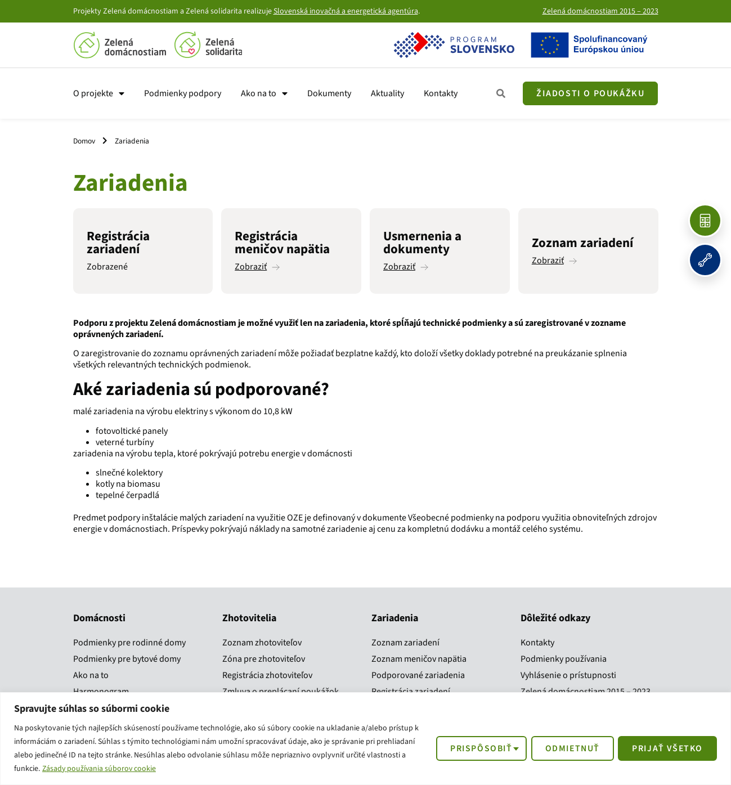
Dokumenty (329, 93)
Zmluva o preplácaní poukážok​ (280, 691)
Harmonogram (101, 691)
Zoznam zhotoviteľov (262, 642)
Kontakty (441, 93)
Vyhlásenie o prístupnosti (568, 675)
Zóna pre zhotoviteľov (263, 659)
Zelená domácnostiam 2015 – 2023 (600, 11)
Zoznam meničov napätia (419, 659)
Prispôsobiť (476, 748)
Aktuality (387, 93)
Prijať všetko (666, 748)
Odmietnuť (569, 748)
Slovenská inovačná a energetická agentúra (345, 11)
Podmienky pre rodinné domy (129, 642)
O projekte (98, 93)
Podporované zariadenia (418, 675)
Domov (84, 141)
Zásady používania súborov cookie (100, 768)
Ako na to (264, 93)
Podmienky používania (564, 659)
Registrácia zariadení (410, 691)
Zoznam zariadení (405, 642)
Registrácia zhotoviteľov (267, 675)
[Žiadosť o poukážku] (590, 93)
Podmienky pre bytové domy (127, 659)
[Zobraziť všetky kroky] (501, 94)
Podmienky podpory (182, 93)
